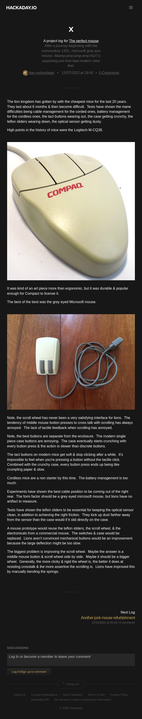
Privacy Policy (119, 694)
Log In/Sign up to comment (29, 671)
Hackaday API (40, 699)
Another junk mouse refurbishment (108, 618)
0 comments (127, 622)
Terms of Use (96, 694)
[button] (130, 7)
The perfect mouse (83, 41)
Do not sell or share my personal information (82, 699)
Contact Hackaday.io (44, 694)
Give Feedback (72, 694)
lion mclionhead (38, 73)
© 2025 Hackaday (71, 708)
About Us (20, 694)
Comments (109, 73)
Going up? (71, 684)
